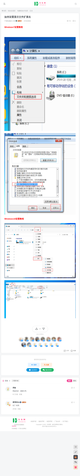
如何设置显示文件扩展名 (17, 17)
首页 (4, 11)
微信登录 (47, 370)
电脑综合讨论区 (22, 11)
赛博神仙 (16, 402)
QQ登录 (33, 370)
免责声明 (49, 421)
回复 (20, 394)
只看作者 (15, 381)
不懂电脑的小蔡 (9, 21)
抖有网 (49, 424)
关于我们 (65, 421)
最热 (74, 381)
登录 (34, 365)
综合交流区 (12, 11)
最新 (69, 381)
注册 (46, 365)
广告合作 (57, 421)
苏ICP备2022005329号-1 (49, 426)
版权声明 (41, 421)
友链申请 (33, 421)
